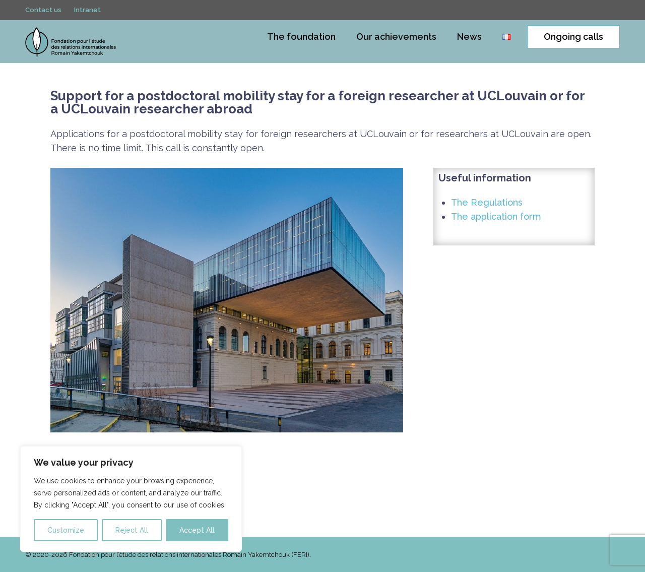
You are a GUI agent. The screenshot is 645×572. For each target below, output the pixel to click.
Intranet (87, 12)
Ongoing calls (573, 36)
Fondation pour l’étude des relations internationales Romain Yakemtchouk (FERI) (189, 554)
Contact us (43, 12)
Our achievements (396, 36)
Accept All (197, 530)
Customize (65, 530)
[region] (131, 499)
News (469, 36)
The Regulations (486, 202)
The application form (496, 216)
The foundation (301, 36)
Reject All (131, 530)
